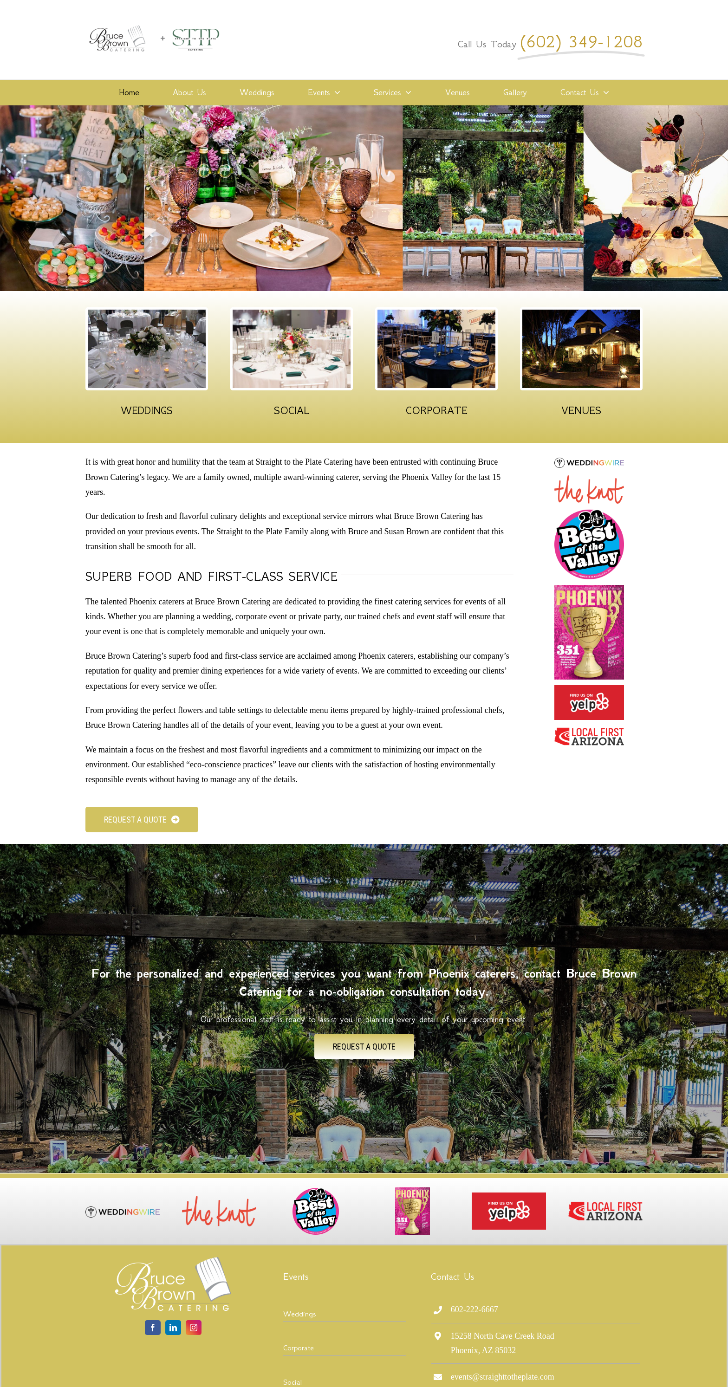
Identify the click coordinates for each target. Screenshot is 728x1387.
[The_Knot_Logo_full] (589, 479)
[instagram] (194, 1327)
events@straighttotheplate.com (502, 1376)
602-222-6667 (474, 1309)
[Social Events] (292, 313)
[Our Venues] (581, 313)
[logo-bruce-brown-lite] (173, 1261)
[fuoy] (589, 689)
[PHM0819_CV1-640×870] (589, 589)
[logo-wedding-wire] (589, 462)
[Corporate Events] (436, 313)
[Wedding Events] (147, 313)
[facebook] (153, 1327)
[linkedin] (173, 1327)
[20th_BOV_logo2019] (589, 513)
